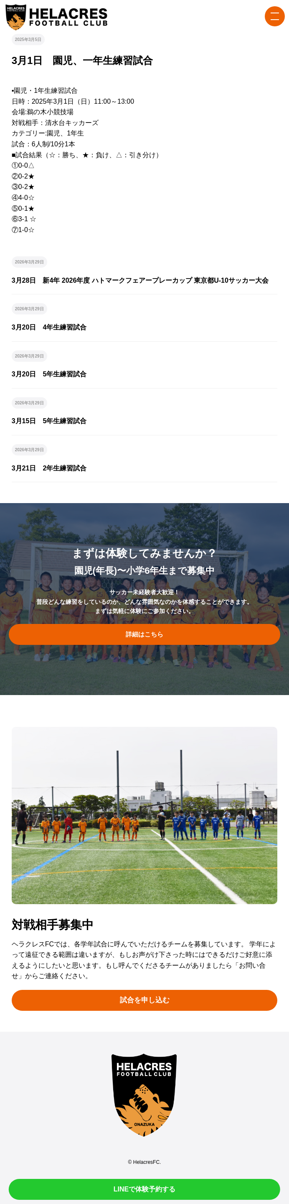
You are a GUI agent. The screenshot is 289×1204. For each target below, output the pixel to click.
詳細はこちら (144, 634)
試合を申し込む (145, 1000)
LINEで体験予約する (144, 1189)
